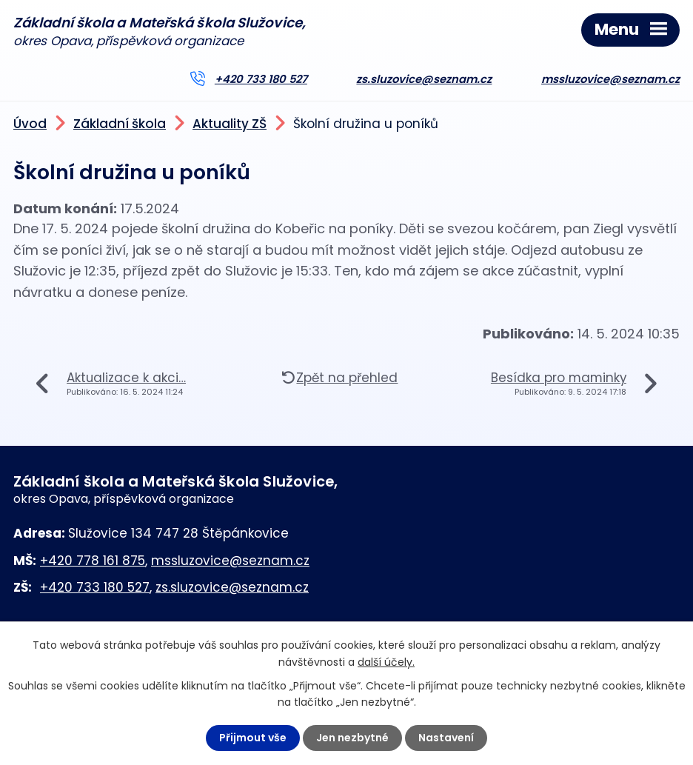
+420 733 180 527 (261, 79)
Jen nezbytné (352, 737)
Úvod (30, 124)
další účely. (386, 661)
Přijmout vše (253, 737)
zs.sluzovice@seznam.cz (424, 79)
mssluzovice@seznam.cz (610, 79)
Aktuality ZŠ (229, 124)
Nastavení (446, 737)
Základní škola (119, 124)
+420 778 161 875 (92, 560)
